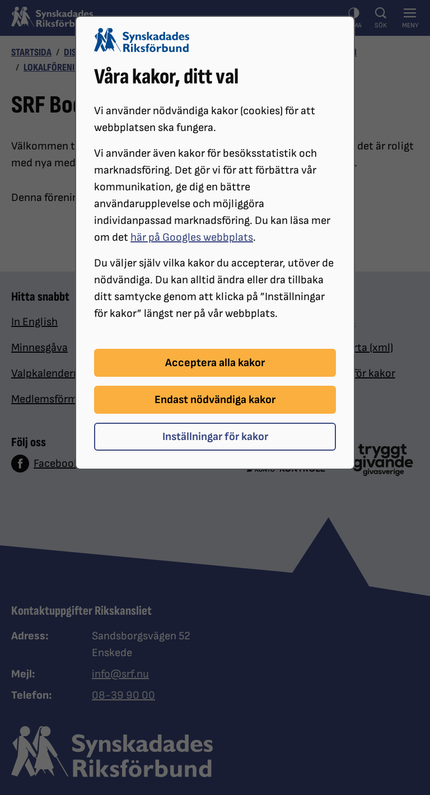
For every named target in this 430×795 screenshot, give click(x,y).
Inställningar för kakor (215, 436)
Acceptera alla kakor (215, 363)
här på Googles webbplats (191, 237)
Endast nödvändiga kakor (215, 399)
